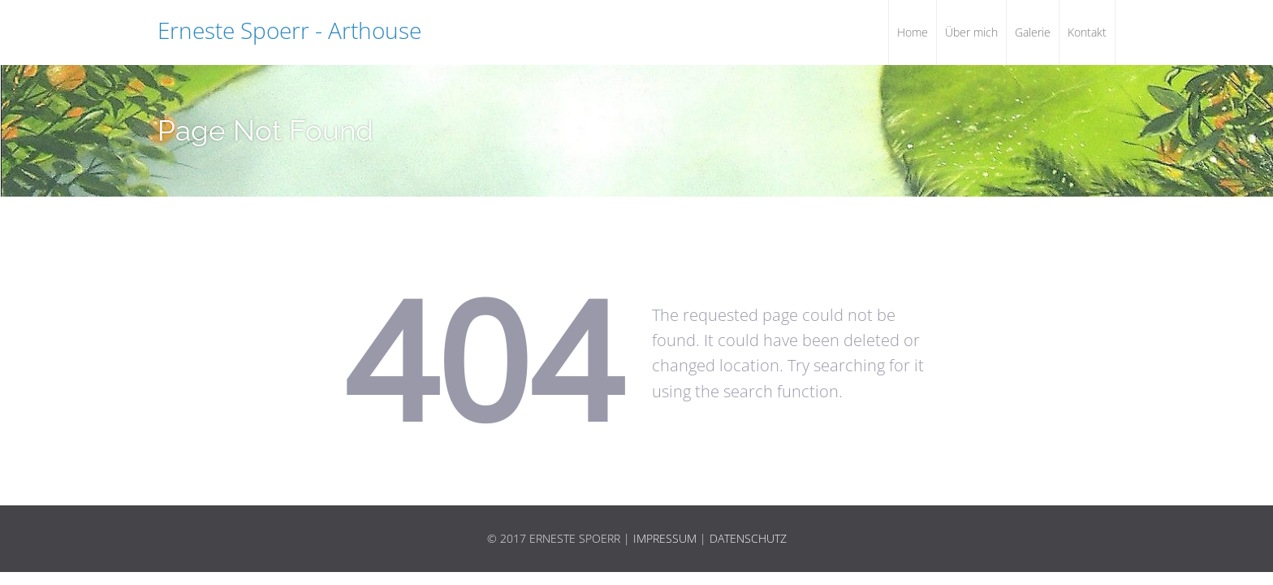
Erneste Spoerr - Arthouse (289, 30)
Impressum (665, 538)
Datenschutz (748, 538)
